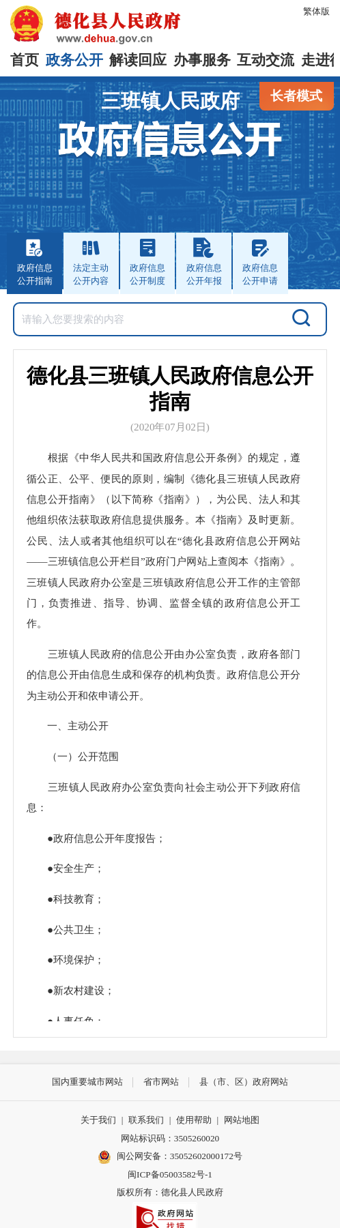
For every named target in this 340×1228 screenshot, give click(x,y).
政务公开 (74, 60)
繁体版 (316, 11)
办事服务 (202, 60)
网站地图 (241, 1120)
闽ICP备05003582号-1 (170, 1174)
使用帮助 (194, 1120)
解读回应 (138, 60)
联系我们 (146, 1120)
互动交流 (265, 60)
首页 (24, 60)
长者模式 (296, 96)
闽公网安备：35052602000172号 (170, 1157)
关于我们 (98, 1120)
